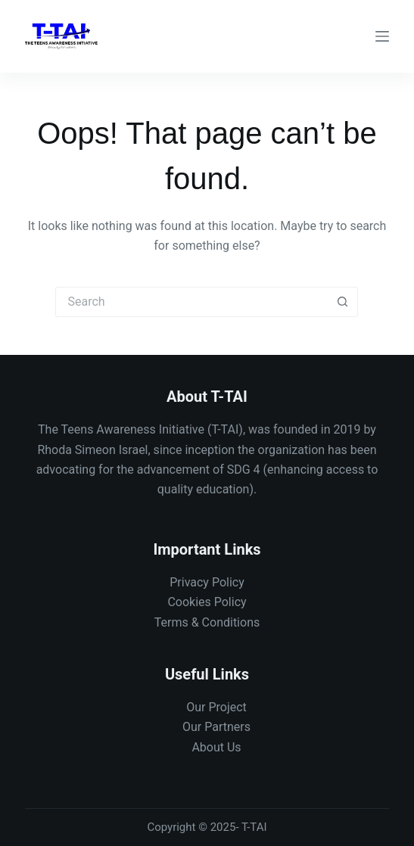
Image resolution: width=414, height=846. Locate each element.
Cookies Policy (206, 602)
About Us (216, 747)
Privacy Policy (207, 582)
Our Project (216, 707)
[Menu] (382, 36)
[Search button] (343, 302)
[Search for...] (191, 302)
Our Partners (216, 727)
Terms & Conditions (207, 622)
